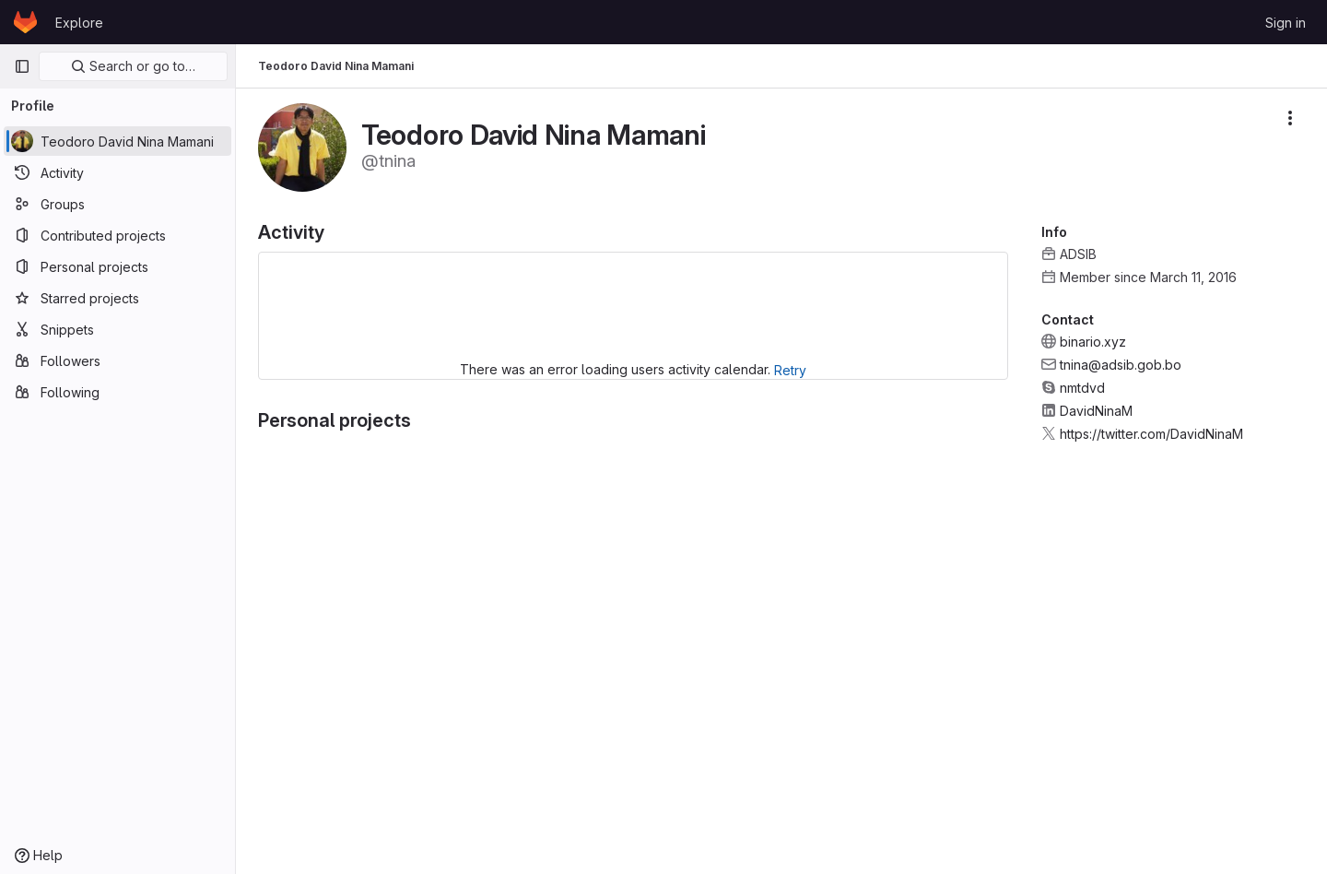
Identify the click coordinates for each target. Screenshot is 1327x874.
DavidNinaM (1096, 411)
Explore (79, 22)
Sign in (1285, 22)
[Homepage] (25, 22)
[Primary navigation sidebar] (22, 66)
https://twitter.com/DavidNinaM (1151, 434)
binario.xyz (1093, 341)
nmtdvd (1082, 388)
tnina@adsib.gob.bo (1120, 364)
